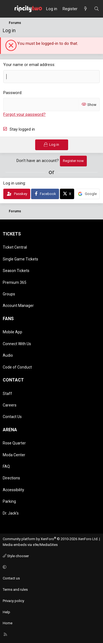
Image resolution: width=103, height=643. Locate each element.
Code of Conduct (17, 367)
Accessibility (13, 490)
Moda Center (14, 455)
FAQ (6, 466)
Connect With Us (17, 344)
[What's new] (85, 9)
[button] (51, 567)
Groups (9, 294)
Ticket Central (15, 247)
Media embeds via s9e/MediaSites (30, 545)
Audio (8, 355)
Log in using (14, 183)
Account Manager (18, 305)
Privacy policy (13, 601)
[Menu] (7, 9)
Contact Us (12, 416)
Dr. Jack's (11, 513)
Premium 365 (14, 282)
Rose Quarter (14, 443)
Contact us (11, 578)
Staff (7, 393)
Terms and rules (15, 589)
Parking (9, 501)
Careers (9, 405)
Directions (11, 478)
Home (7, 623)
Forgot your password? (24, 114)
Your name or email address (28, 64)
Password (12, 92)
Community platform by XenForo (50, 539)
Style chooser (16, 556)
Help (6, 612)
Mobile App (12, 332)
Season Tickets (16, 270)
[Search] (96, 9)
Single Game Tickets (20, 259)
